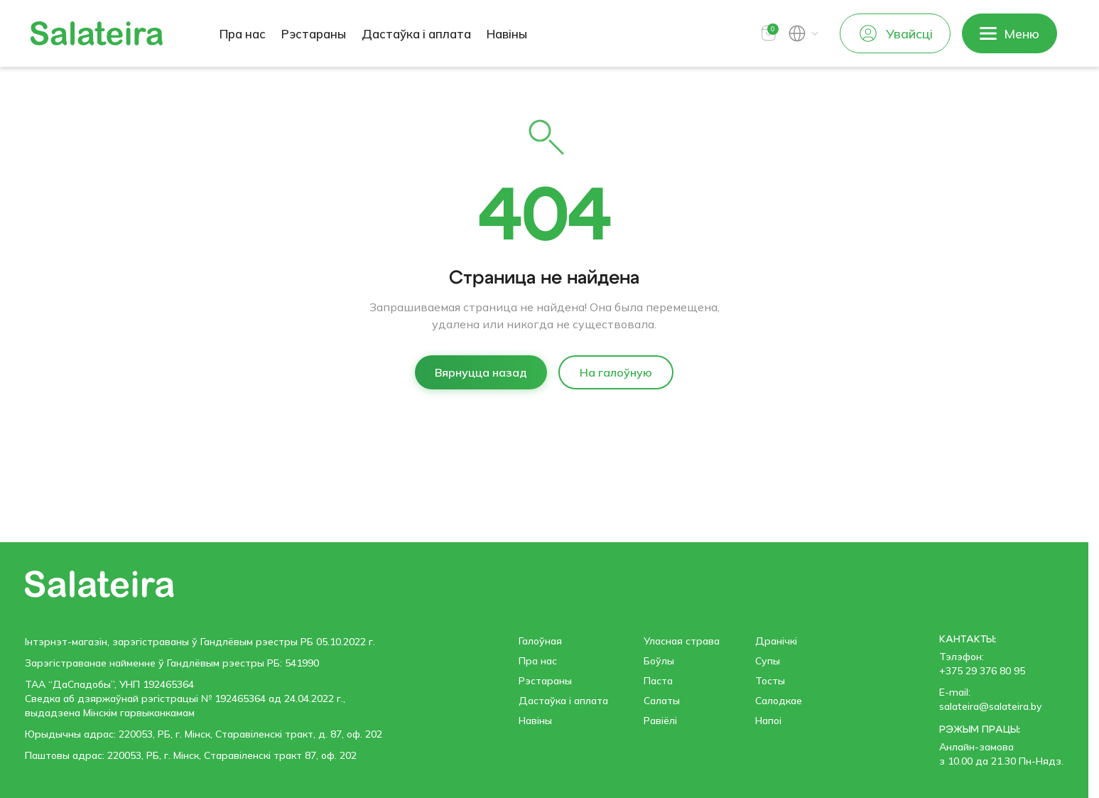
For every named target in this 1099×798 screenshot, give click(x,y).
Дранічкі (776, 641)
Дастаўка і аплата (416, 33)
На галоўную (616, 372)
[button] (769, 33)
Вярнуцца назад (481, 372)
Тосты (770, 680)
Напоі (768, 720)
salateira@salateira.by (990, 706)
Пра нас (243, 33)
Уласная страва (682, 641)
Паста (658, 680)
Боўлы (659, 660)
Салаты (662, 700)
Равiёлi (660, 720)
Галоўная (540, 641)
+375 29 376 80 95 (982, 670)
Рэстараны (313, 33)
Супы (767, 660)
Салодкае (778, 700)
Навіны (507, 33)
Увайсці (895, 33)
